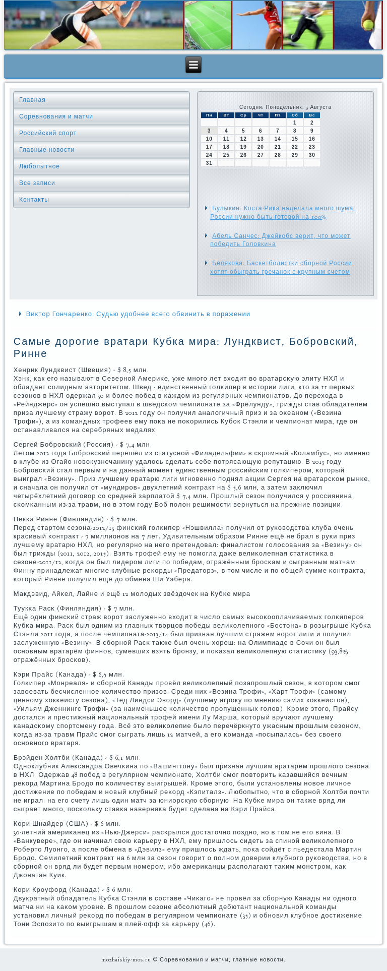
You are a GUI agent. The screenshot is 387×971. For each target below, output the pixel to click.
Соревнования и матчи (56, 116)
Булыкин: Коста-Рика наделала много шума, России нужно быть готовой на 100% (282, 212)
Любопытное (39, 166)
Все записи (37, 183)
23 (312, 147)
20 (260, 147)
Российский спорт (48, 133)
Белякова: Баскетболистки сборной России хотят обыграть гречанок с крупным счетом (281, 267)
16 (312, 139)
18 (226, 147)
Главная (32, 100)
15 (295, 139)
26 (243, 155)
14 (278, 139)
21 (278, 147)
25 (226, 155)
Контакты (34, 200)
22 (295, 147)
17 (209, 147)
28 (278, 155)
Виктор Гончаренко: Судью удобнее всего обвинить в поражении (138, 314)
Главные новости (47, 150)
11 (226, 139)
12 (243, 139)
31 (209, 163)
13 (260, 139)
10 (209, 139)
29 (295, 155)
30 (312, 155)
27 (260, 155)
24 (209, 155)
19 (243, 147)
